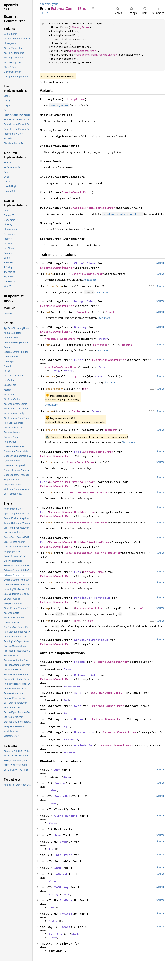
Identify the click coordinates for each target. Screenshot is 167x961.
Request (110, 429)
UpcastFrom (55, 934)
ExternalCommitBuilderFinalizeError (79, 542)
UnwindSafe (83, 745)
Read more (90, 279)
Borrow (59, 783)
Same (57, 867)
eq (47, 608)
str (85, 388)
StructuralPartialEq (91, 640)
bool (140, 608)
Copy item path (93, 8)
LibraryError (80, 27)
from (49, 462)
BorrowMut (62, 796)
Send (77, 692)
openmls (45, 4)
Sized (66, 777)
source (50, 376)
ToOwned (60, 874)
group (55, 4)
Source (44, 13)
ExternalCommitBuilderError (72, 512)
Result (111, 312)
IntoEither (63, 855)
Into (63, 842)
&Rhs (76, 620)
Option (78, 376)
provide (51, 429)
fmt (48, 312)
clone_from (54, 286)
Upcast (65, 927)
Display (80, 327)
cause (50, 411)
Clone (78, 263)
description (55, 388)
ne (47, 620)
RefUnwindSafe (85, 675)
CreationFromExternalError (96, 54)
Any (57, 770)
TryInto (66, 913)
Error (78, 360)
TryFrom (66, 900)
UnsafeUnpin (84, 732)
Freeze (79, 662)
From (77, 452)
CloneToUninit (66, 816)
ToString (61, 887)
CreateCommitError (82, 50)
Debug (78, 301)
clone (50, 273)
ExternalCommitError (57, 267)
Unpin (78, 719)
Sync (77, 706)
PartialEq (82, 598)
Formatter (84, 312)
